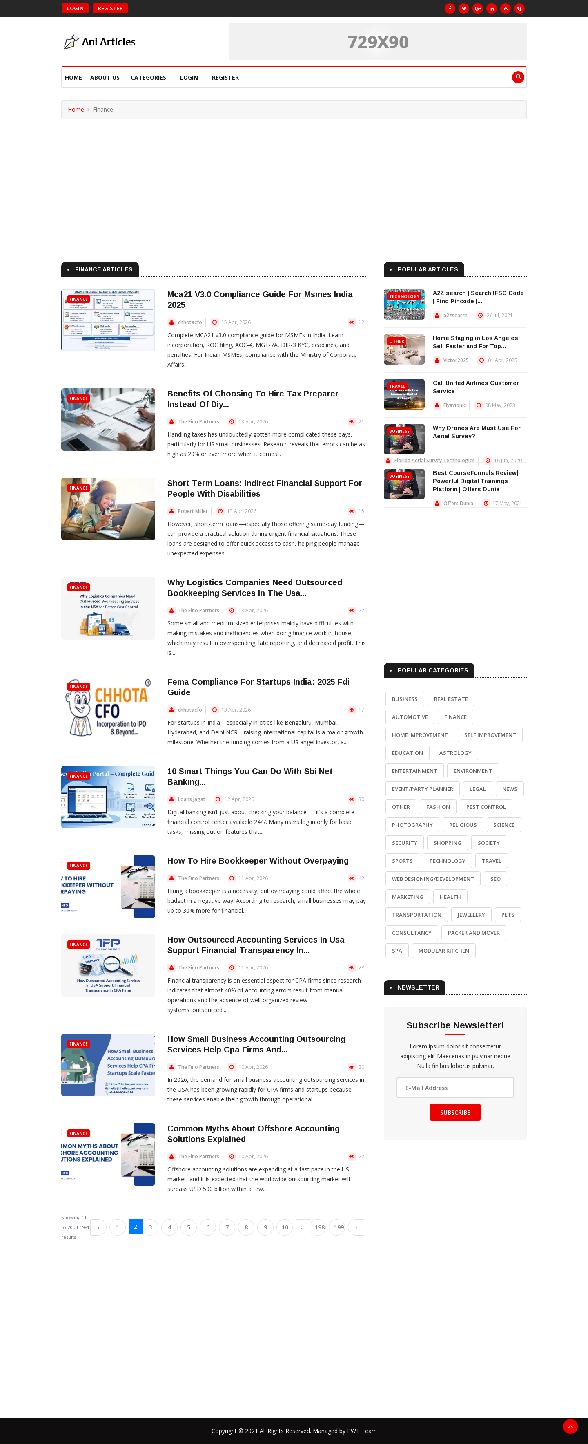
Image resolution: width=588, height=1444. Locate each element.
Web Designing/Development (433, 878)
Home (73, 77)
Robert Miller (193, 511)
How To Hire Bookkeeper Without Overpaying (258, 860)
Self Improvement (490, 735)
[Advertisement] (294, 180)
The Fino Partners (198, 421)
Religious (463, 824)
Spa (397, 950)
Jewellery (471, 914)
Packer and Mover (474, 932)
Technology (404, 296)
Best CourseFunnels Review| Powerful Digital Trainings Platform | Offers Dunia (475, 481)
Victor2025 (456, 360)
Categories (148, 77)
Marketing (407, 896)
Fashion (438, 806)
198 (320, 1227)
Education (407, 753)
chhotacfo (190, 322)
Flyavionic (454, 405)
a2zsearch (455, 315)
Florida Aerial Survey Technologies (434, 460)
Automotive (410, 717)
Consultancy (412, 932)
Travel (397, 386)
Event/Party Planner (422, 789)
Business (399, 431)
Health (450, 896)
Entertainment (414, 771)
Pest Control (486, 806)
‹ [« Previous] (99, 1227)
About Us (105, 77)
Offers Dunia (458, 503)
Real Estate (451, 699)
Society (489, 842)
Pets (507, 914)
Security (404, 842)
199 (339, 1227)
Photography (412, 824)
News (509, 789)
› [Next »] (356, 1227)
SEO (495, 878)
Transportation (416, 914)
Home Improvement (420, 735)
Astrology (455, 753)
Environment (473, 771)
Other (396, 341)
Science (503, 824)
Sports (402, 860)
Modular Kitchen (444, 950)
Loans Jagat (191, 799)
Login (75, 8)
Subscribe (455, 1112)
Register (110, 8)
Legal (478, 789)
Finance (78, 299)
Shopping (447, 842)
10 (285, 1227)
